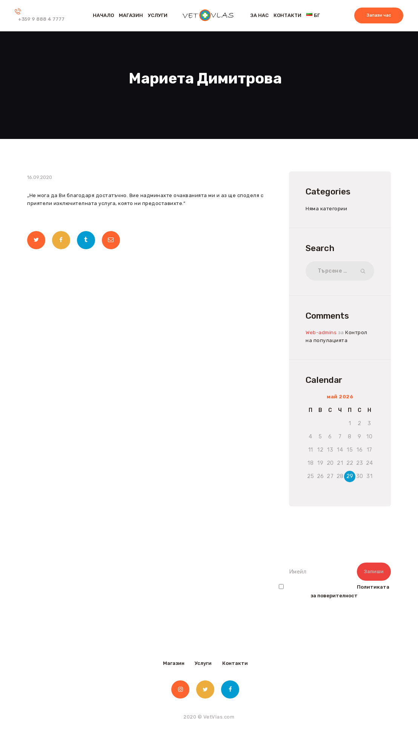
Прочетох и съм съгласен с (334, 591)
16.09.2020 (39, 177)
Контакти (235, 663)
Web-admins (321, 332)
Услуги (203, 663)
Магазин (173, 663)
